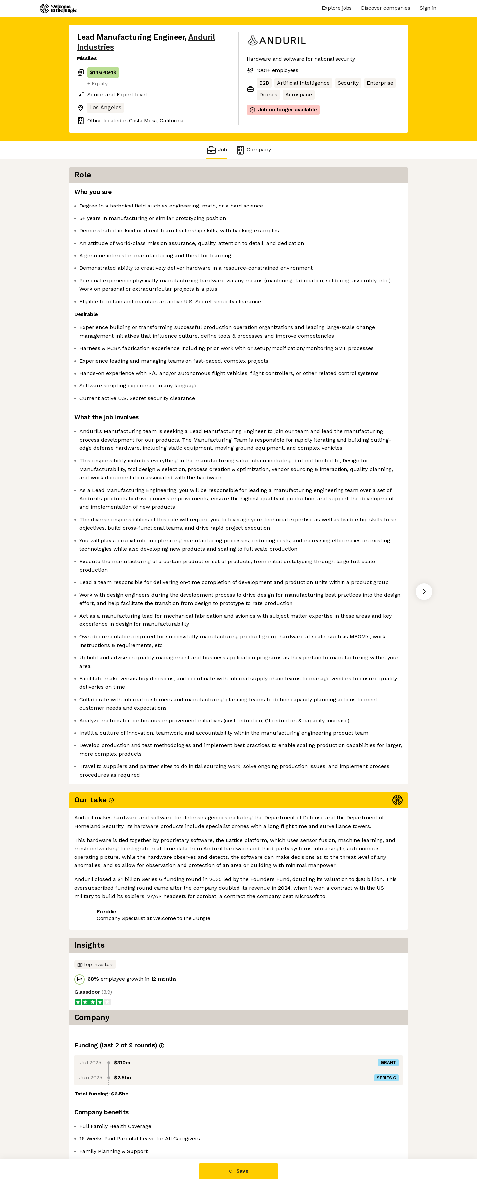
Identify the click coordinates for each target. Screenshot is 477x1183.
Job (216, 150)
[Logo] (58, 8)
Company (253, 150)
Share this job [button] (95, 1132)
